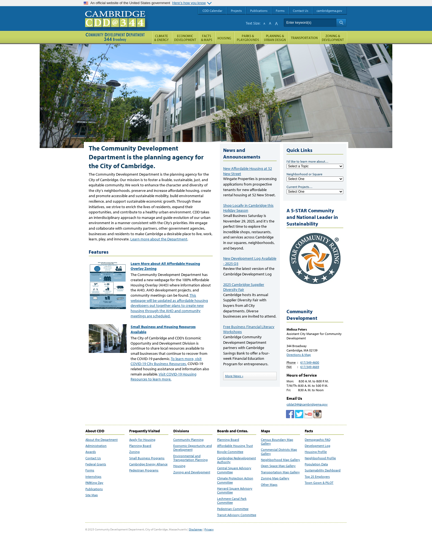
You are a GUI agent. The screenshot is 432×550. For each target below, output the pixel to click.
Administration (96, 446)
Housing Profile (316, 452)
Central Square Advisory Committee (234, 470)
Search (341, 22)
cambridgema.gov (329, 11)
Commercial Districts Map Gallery (279, 451)
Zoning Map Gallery (275, 478)
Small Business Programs (146, 458)
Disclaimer (195, 529)
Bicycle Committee (230, 452)
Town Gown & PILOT (319, 483)
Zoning (134, 452)
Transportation (304, 38)
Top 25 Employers (317, 477)
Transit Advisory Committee (236, 515)
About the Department (101, 440)
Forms (89, 470)
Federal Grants (95, 464)
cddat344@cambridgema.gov (307, 404)
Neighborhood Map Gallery (280, 460)
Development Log (317, 446)
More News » (234, 376)
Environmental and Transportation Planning (190, 458)
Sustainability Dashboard (323, 470)
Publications (94, 489)
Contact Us (93, 458)
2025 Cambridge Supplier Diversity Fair (243, 287)
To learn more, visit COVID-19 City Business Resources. (166, 361)
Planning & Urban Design (274, 38)
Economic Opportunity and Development (192, 448)
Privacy (209, 529)
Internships (93, 477)
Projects (236, 11)
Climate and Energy (162, 38)
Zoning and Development (191, 472)
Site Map (91, 495)
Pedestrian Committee (233, 509)
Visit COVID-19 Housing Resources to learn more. (163, 377)
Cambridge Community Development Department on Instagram (317, 414)
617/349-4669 (309, 367)
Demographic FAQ (317, 440)
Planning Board (140, 446)
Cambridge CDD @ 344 (117, 24)
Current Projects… (299, 187)
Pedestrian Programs (143, 470)
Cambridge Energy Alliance (148, 464)
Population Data (316, 464)
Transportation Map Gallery (280, 472)
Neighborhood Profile (320, 458)
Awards (90, 452)
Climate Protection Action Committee (235, 480)
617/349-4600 (309, 362)
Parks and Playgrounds (247, 38)
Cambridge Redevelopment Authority (236, 460)
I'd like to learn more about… (307, 161)
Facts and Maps (207, 38)
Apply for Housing (142, 440)
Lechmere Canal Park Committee (232, 501)
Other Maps (269, 485)
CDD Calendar (212, 11)
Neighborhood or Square (304, 174)
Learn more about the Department (158, 239)
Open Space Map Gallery (278, 466)
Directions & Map (299, 355)
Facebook (290, 414)
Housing (179, 466)
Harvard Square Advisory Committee (234, 490)
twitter (299, 414)
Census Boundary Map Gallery (277, 442)
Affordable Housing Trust (235, 446)
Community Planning (188, 440)
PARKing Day (94, 483)
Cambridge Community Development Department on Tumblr (308, 414)
